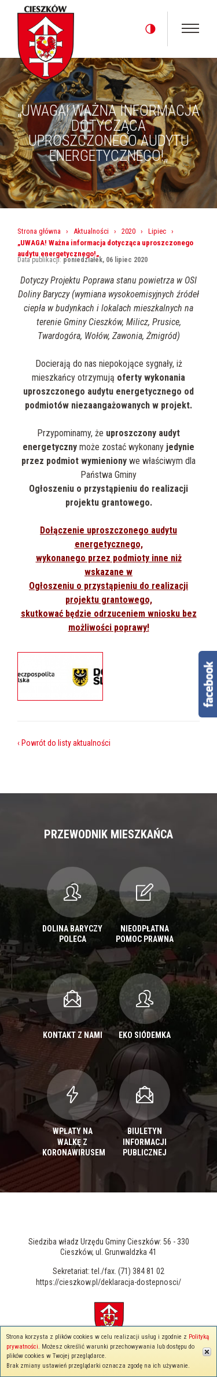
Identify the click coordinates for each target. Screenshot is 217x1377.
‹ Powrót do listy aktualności (64, 743)
